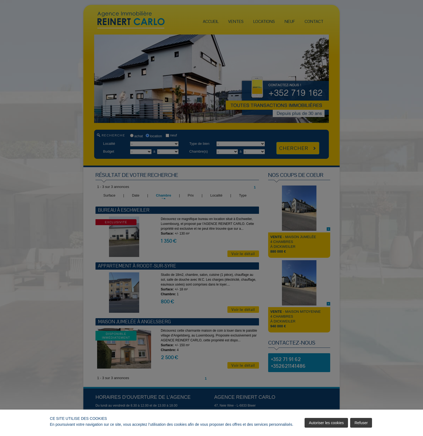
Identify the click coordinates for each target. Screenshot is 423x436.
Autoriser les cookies (326, 423)
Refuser (361, 423)
